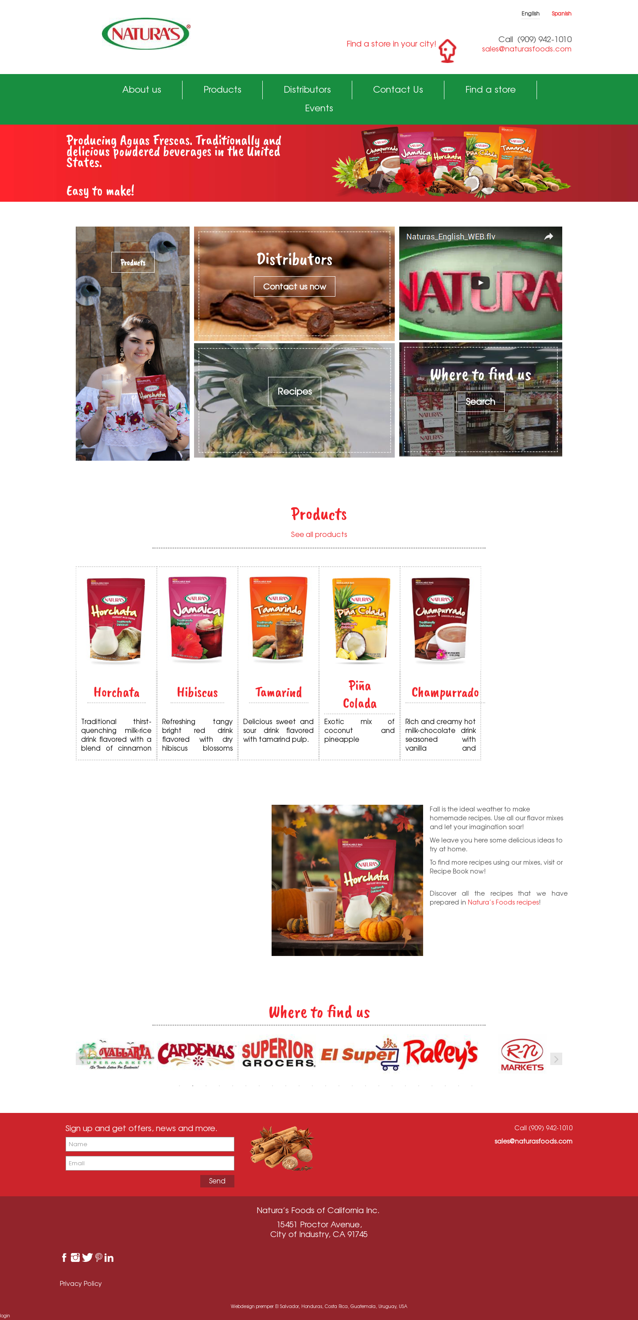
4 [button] (219, 1085)
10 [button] (299, 1085)
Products (222, 89)
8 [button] (272, 1085)
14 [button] (352, 1085)
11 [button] (312, 1085)
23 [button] (471, 1085)
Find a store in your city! (391, 43)
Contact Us (398, 89)
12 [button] (325, 1085)
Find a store (490, 89)
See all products (319, 534)
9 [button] (285, 1085)
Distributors (307, 89)
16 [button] (378, 1085)
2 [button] (192, 1085)
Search (480, 401)
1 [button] (179, 1085)
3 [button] (206, 1085)
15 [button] (365, 1085)
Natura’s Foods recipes (503, 902)
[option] (197, 1054)
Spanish (562, 13)
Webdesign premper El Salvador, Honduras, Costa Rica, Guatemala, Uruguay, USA (319, 1306)
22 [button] (458, 1085)
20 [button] (432, 1085)
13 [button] (339, 1085)
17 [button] (392, 1085)
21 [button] (445, 1085)
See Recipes (159, 907)
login (5, 1315)
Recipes (294, 391)
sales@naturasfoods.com (527, 48)
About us (141, 89)
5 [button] (232, 1085)
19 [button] (418, 1085)
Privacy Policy (81, 1283)
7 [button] (259, 1085)
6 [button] (245, 1085)
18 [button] (405, 1085)
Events (319, 108)
